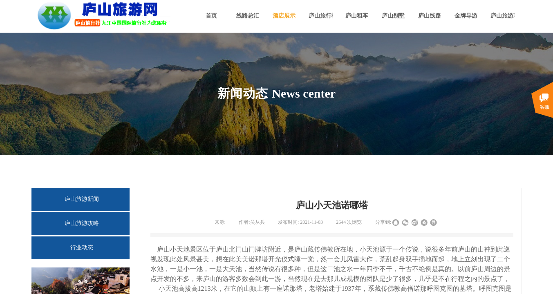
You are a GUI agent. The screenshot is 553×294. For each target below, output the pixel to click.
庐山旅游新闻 (82, 199)
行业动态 (81, 248)
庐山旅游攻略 (82, 223)
